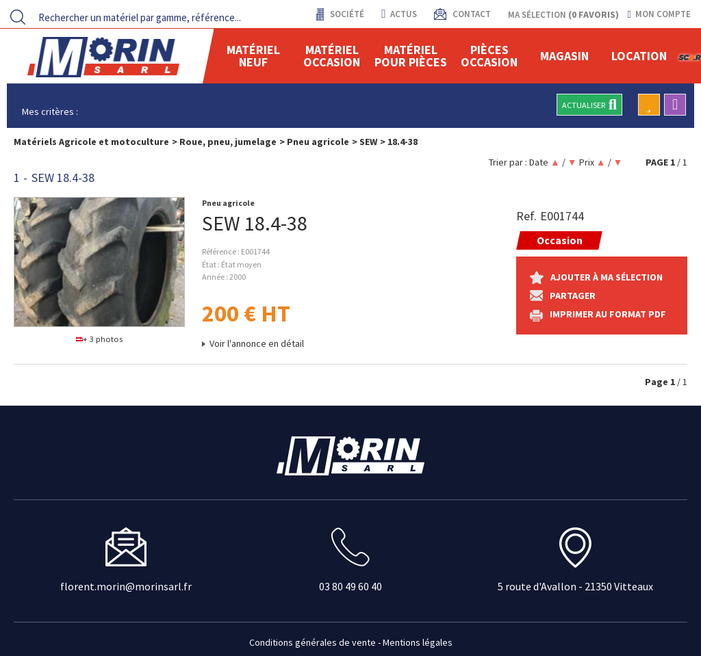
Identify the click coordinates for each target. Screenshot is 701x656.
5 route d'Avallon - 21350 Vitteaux (575, 586)
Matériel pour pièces (410, 56)
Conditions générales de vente (312, 642)
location (639, 56)
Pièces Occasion (489, 56)
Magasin (564, 56)
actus (398, 14)
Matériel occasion (331, 56)
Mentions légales (418, 642)
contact (470, 14)
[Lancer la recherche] (17, 17)
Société (346, 14)
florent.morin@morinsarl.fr (126, 586)
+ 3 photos (99, 339)
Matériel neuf (253, 56)
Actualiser (589, 104)
